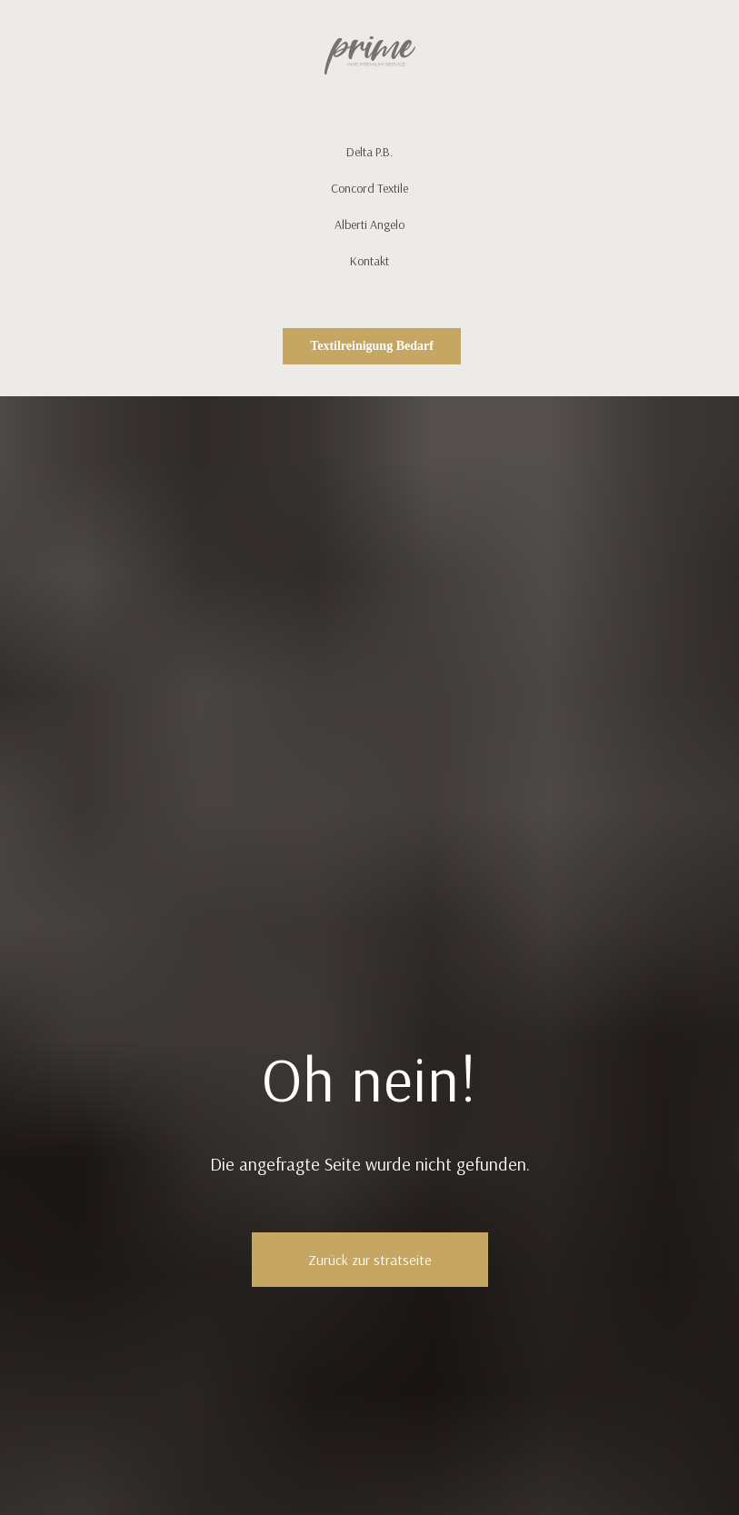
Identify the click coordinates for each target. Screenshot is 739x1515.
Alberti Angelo (369, 224)
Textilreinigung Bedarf (372, 346)
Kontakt (369, 261)
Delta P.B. (369, 152)
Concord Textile (369, 188)
